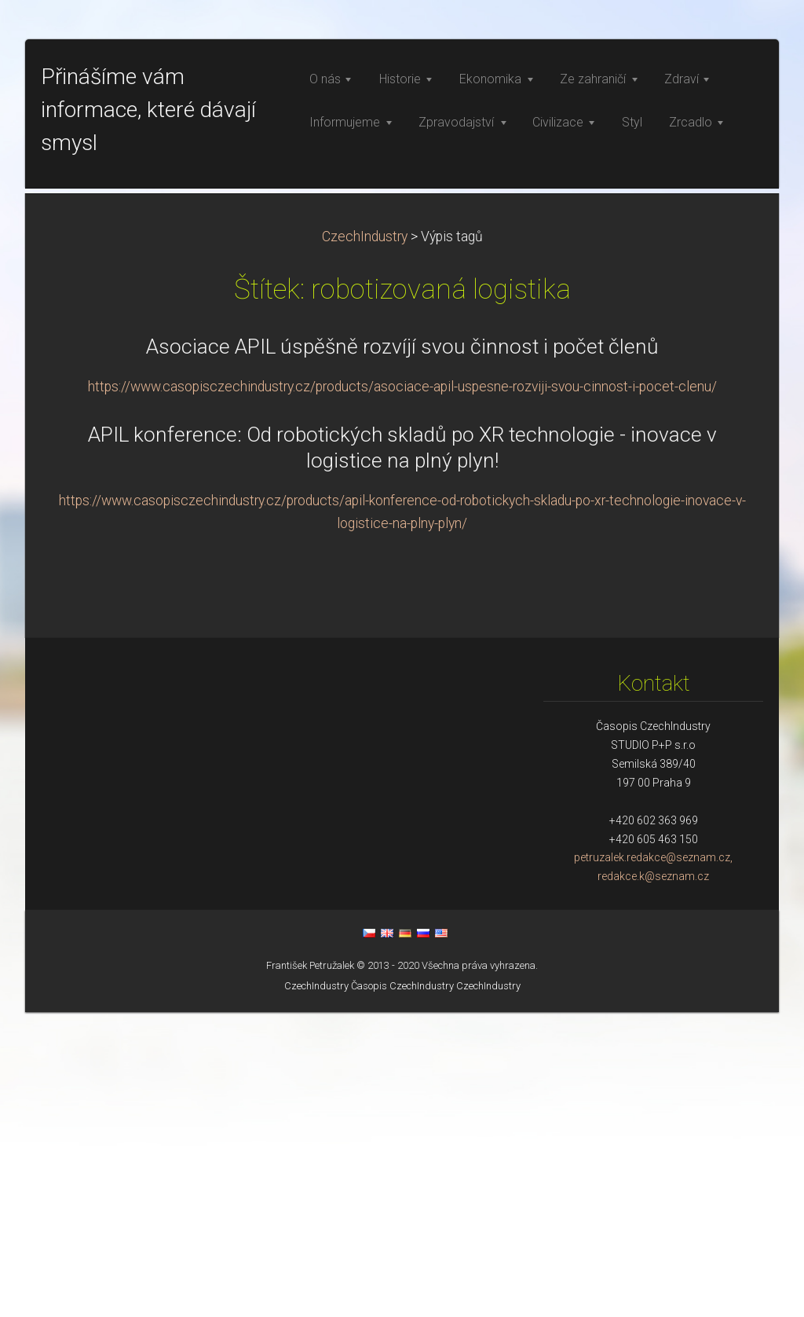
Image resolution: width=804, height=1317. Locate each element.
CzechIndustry (364, 541)
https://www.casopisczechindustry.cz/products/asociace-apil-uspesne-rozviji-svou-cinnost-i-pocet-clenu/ (402, 691)
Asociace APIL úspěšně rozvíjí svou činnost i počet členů (402, 651)
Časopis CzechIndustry (402, 1291)
